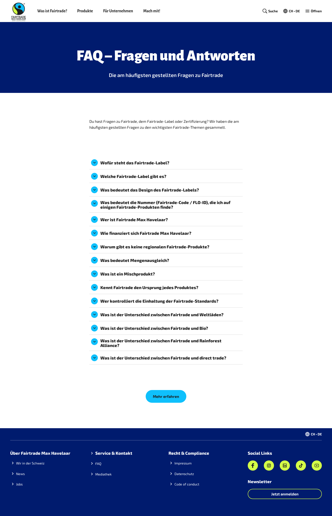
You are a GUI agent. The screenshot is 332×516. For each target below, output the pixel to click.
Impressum (183, 463)
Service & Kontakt (113, 453)
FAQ (98, 463)
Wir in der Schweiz (30, 463)
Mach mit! (151, 11)
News (20, 474)
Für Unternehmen (118, 11)
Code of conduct (186, 484)
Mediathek (103, 474)
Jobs (19, 484)
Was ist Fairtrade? (52, 11)
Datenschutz (184, 474)
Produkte (85, 11)
